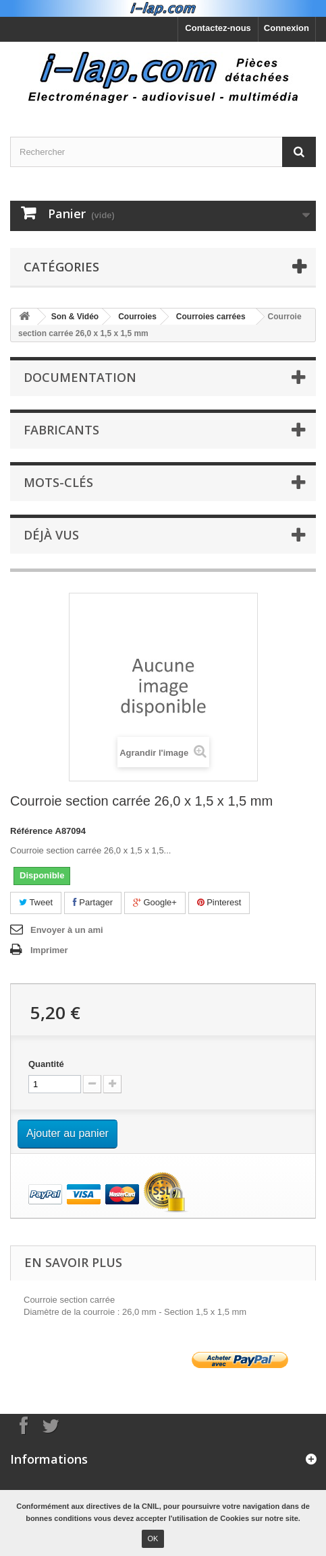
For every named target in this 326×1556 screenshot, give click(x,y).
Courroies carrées (211, 316)
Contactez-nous (218, 28)
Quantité (46, 1064)
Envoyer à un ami (66, 930)
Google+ (155, 902)
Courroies (137, 316)
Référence (31, 831)
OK (153, 1538)
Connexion (286, 28)
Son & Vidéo (75, 316)
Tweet (36, 902)
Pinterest (219, 902)
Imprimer (49, 950)
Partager (93, 902)
